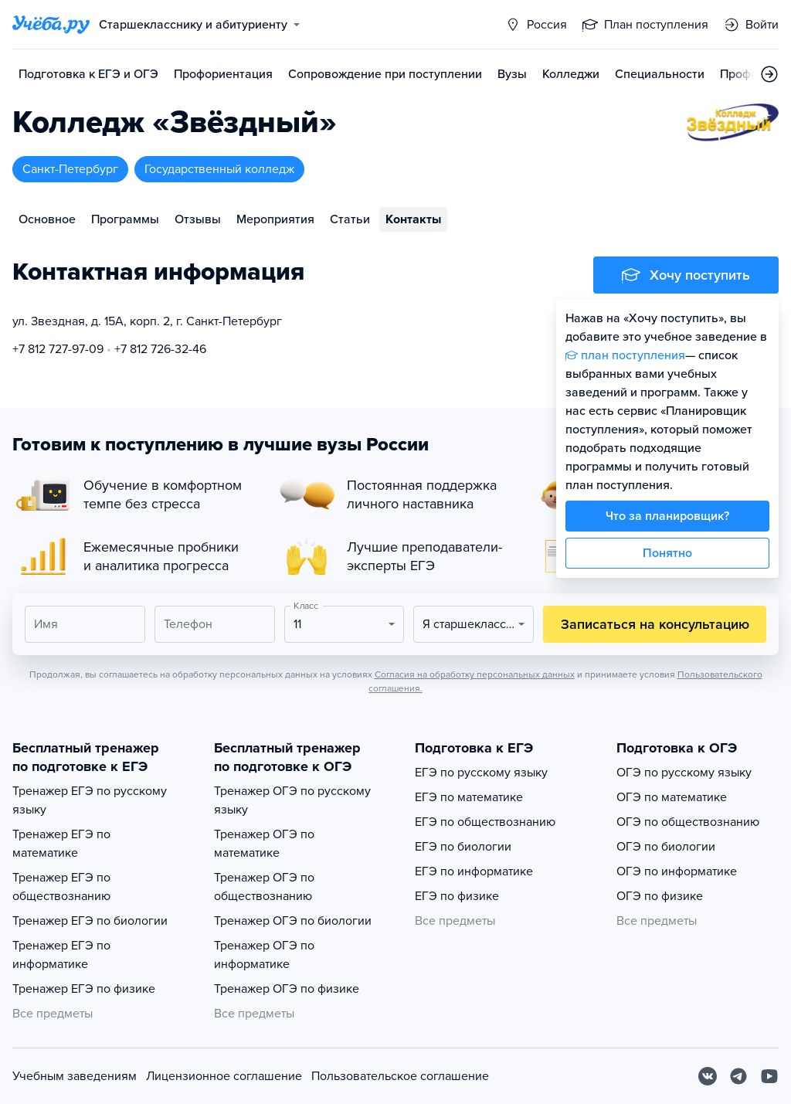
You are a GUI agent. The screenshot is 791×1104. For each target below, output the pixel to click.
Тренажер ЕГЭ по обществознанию (61, 887)
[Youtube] (769, 1076)
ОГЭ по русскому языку (684, 772)
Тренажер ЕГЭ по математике (61, 844)
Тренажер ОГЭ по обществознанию (264, 887)
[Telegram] (738, 1076)
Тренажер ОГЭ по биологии (293, 921)
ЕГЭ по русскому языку (481, 772)
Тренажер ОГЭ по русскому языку (292, 800)
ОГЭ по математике (671, 797)
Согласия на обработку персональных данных (475, 674)
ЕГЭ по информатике (474, 871)
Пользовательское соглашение (400, 1076)
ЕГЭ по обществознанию (485, 822)
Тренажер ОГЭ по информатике (264, 955)
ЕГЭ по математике (469, 797)
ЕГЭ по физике (457, 896)
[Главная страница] (51, 24)
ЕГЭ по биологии (463, 846)
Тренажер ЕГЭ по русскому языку (89, 800)
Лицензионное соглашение (224, 1076)
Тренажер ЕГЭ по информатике (61, 955)
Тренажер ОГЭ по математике (264, 844)
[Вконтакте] (707, 1076)
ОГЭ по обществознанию (687, 822)
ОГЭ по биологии (665, 846)
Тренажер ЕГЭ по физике (83, 989)
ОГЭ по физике (659, 896)
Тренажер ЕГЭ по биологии (90, 921)
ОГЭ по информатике (676, 871)
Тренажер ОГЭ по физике (286, 989)
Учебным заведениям (74, 1076)
